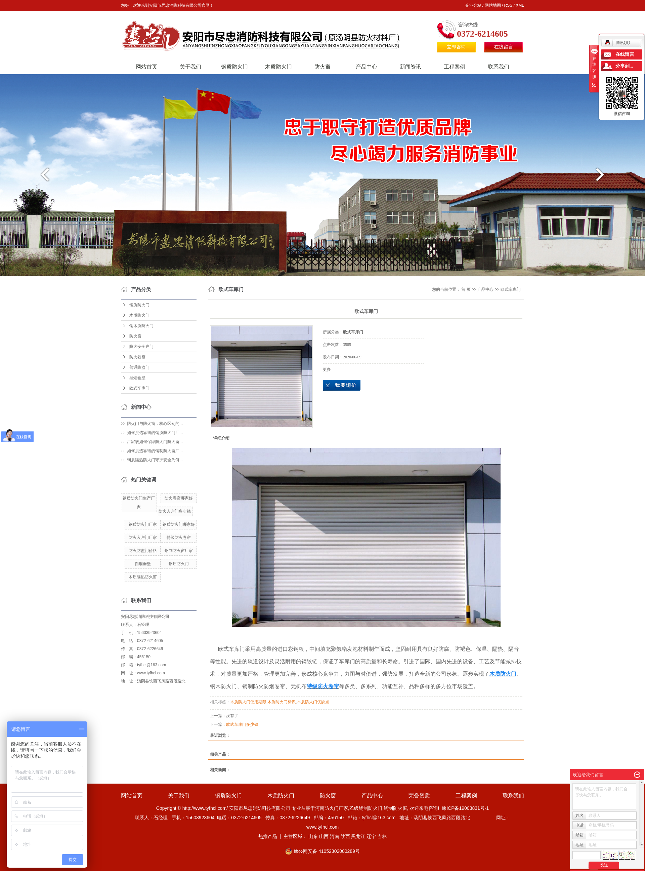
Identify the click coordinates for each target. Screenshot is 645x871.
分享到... (624, 66)
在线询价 (341, 385)
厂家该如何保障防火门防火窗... (155, 441)
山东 (313, 836)
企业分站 (473, 5)
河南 (334, 836)
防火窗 (322, 67)
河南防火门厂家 (331, 808)
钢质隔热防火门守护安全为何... (155, 460)
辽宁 (371, 836)
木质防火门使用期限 (248, 702)
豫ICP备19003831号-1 (465, 808)
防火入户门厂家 (143, 537)
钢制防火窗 (395, 808)
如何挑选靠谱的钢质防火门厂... (155, 432)
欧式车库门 (139, 388)
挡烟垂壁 (137, 377)
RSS (508, 5)
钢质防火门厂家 (143, 524)
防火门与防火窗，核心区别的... (155, 423)
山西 (324, 836)
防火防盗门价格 (143, 550)
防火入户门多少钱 (175, 511)
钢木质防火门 (141, 325)
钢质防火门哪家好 (179, 524)
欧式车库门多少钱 (242, 724)
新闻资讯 (410, 67)
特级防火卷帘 (179, 537)
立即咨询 (456, 46)
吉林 (382, 836)
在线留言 (503, 46)
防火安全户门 (141, 346)
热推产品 (267, 836)
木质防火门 (278, 67)
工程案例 (454, 67)
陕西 (345, 836)
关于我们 (190, 67)
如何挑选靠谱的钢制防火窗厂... (155, 450)
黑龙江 (358, 836)
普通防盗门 (139, 367)
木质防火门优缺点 (313, 702)
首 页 (465, 289)
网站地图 (493, 5)
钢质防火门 (234, 67)
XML (520, 5)
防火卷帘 (137, 357)
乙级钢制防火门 (365, 808)
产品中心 (366, 67)
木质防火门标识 (281, 702)
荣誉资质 (419, 795)
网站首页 (146, 67)
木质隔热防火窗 (143, 577)
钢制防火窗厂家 (179, 550)
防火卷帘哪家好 (179, 498)
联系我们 (498, 67)
